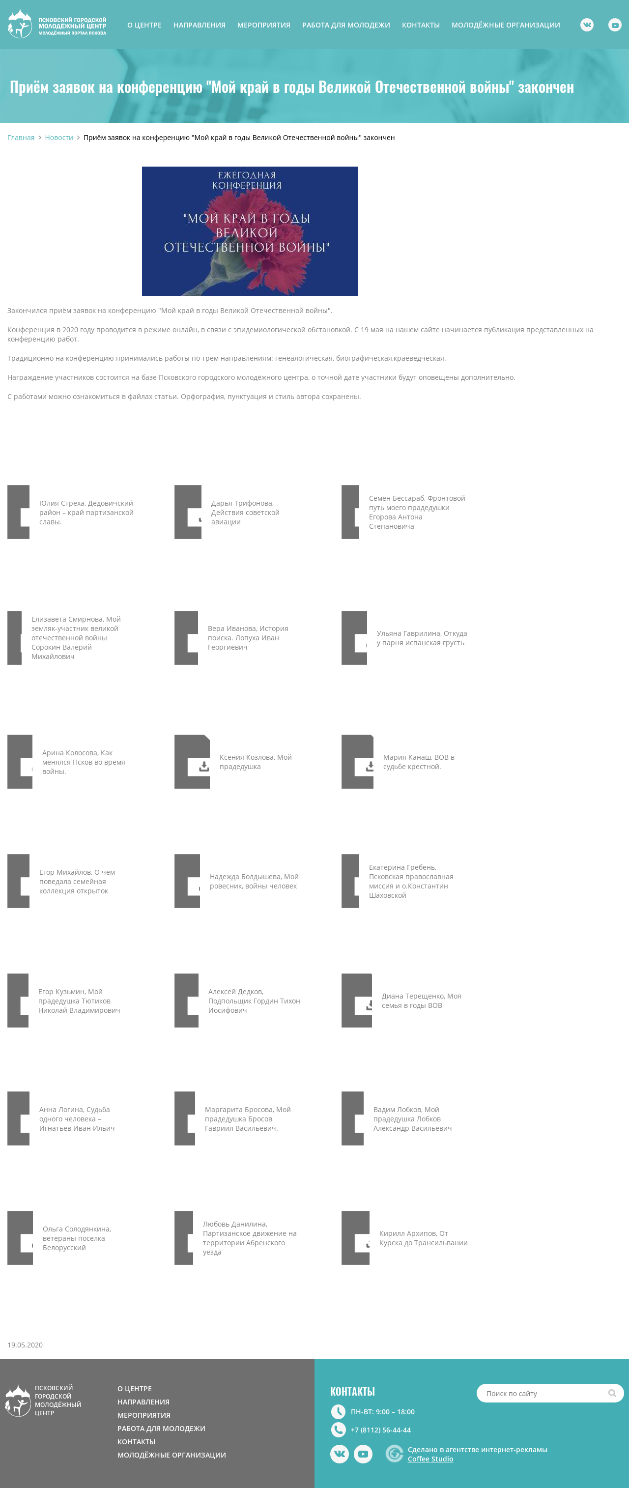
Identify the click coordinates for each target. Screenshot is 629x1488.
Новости (59, 137)
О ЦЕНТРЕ (144, 24)
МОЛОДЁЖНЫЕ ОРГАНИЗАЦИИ (506, 24)
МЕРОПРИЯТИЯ (263, 24)
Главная (21, 137)
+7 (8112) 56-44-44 (381, 1429)
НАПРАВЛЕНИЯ (199, 24)
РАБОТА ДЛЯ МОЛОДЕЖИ (346, 24)
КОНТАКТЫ (421, 24)
